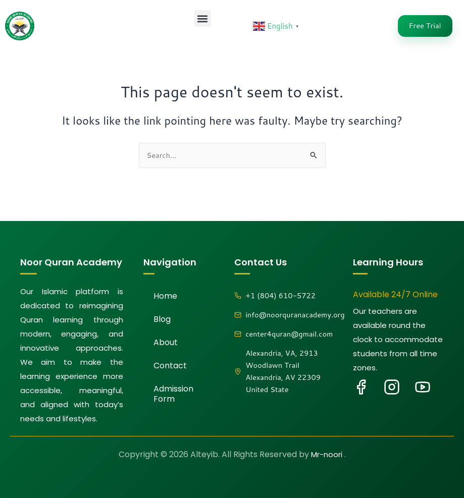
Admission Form (173, 394)
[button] (202, 18)
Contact (170, 365)
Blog (162, 319)
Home (165, 296)
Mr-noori (327, 454)
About (165, 342)
